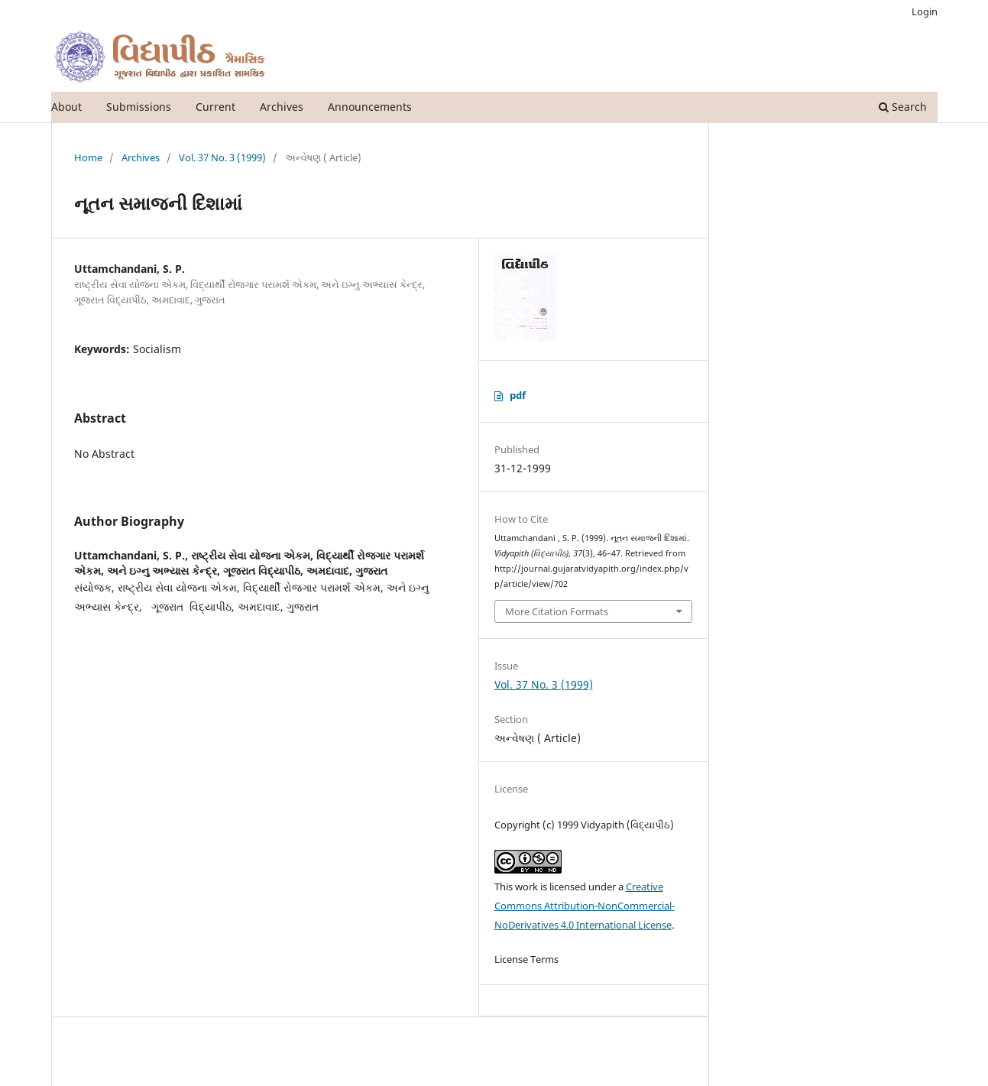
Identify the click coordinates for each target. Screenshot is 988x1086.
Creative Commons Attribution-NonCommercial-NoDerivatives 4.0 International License (584, 906)
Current (215, 106)
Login (925, 11)
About (66, 106)
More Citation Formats (556, 611)
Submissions (138, 106)
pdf (518, 395)
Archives (281, 106)
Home (88, 157)
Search (903, 106)
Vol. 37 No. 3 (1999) (222, 157)
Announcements (370, 106)
